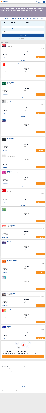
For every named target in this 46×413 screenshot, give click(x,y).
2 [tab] (19, 383)
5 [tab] (23, 383)
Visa (24, 366)
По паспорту (36, 18)
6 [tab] (24, 383)
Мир (24, 370)
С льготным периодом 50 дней (8, 370)
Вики (15, 387)
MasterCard (25, 368)
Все (1, 18)
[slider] (12, 28)
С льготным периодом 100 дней (8, 371)
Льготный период (5, 30)
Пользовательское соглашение (24, 387)
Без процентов (5, 366)
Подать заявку (40, 57)
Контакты (11, 387)
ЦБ (36, 1)
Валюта (32, 25)
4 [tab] (21, 383)
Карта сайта (39, 387)
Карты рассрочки (27, 18)
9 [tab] (28, 383)
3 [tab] (20, 383)
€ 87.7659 (40, 2)
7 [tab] (25, 383)
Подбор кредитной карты (10, 18)
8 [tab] (26, 383)
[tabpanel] (12, 368)
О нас (2, 387)
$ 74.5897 (40, 1)
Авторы (34, 387)
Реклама (6, 387)
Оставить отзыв (23, 356)
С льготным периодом (6, 368)
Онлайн (19, 18)
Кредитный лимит (5, 25)
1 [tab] (18, 383)
